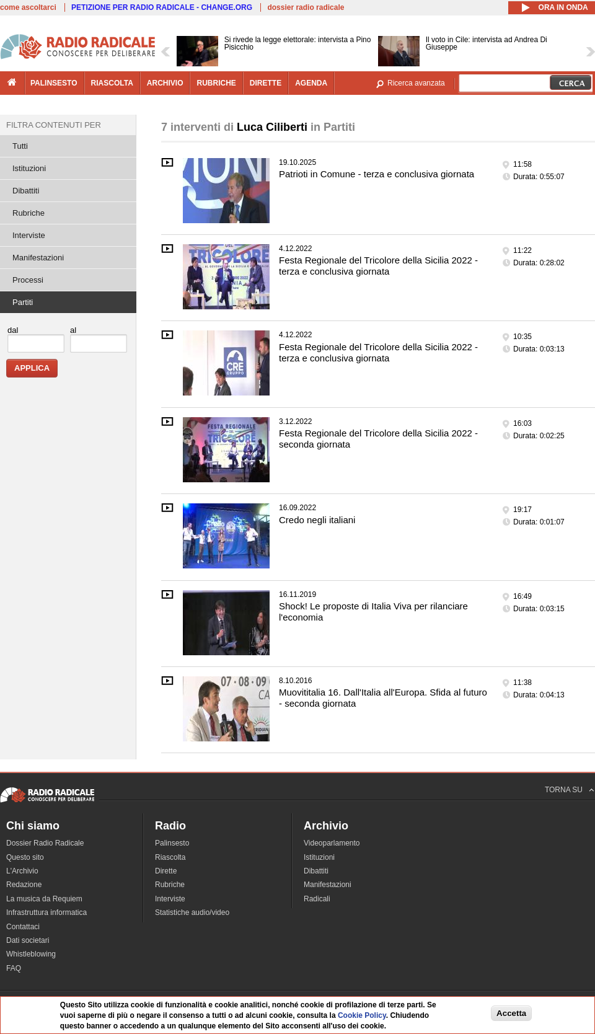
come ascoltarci (28, 7)
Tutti (20, 146)
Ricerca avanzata (416, 83)
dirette (265, 83)
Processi (27, 280)
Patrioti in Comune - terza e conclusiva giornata (376, 174)
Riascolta (170, 857)
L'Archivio (22, 871)
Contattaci (23, 926)
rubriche (216, 83)
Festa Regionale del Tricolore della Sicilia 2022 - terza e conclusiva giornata (378, 265)
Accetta (511, 1014)
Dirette (166, 871)
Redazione (24, 884)
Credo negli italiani (317, 520)
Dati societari (27, 940)
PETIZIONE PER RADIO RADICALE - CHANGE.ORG (161, 7)
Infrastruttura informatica (46, 912)
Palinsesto (172, 843)
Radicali (317, 899)
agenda (311, 83)
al (73, 330)
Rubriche (28, 213)
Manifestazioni (38, 257)
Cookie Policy (362, 1016)
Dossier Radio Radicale (45, 843)
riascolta (112, 83)
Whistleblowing (31, 954)
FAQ (13, 968)
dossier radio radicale (305, 7)
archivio (165, 83)
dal (12, 330)
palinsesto (53, 83)
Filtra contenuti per (53, 125)
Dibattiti (25, 190)
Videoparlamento (332, 843)
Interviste (28, 235)
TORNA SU (564, 789)
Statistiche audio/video (192, 912)
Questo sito (25, 857)
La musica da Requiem (44, 899)
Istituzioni (29, 168)
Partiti (22, 302)
